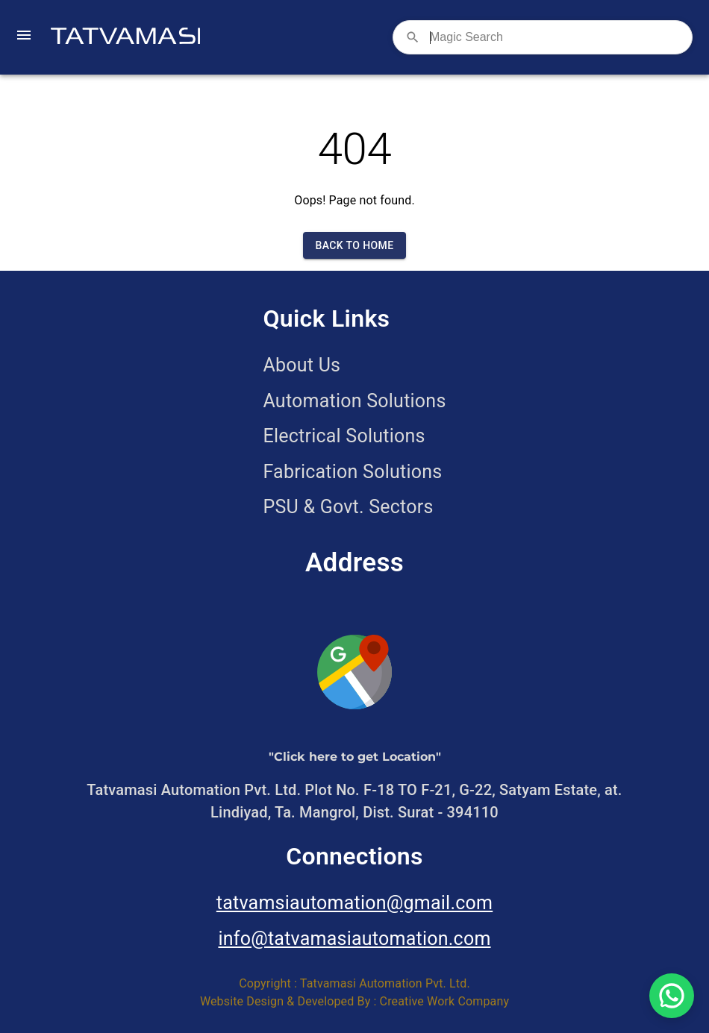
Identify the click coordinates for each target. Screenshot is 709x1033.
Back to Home (354, 246)
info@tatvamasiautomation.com (354, 938)
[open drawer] (24, 37)
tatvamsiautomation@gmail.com (354, 903)
